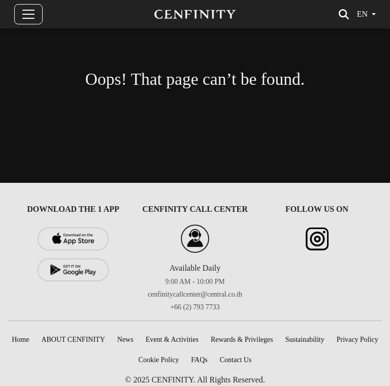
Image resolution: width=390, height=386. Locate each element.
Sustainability (304, 339)
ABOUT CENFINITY (73, 339)
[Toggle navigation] (28, 14)
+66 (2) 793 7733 (195, 307)
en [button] (362, 14)
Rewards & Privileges (242, 339)
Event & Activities (172, 339)
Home (20, 339)
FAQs (199, 360)
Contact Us (236, 360)
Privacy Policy (357, 339)
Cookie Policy (159, 360)
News (125, 339)
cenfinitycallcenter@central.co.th (195, 294)
